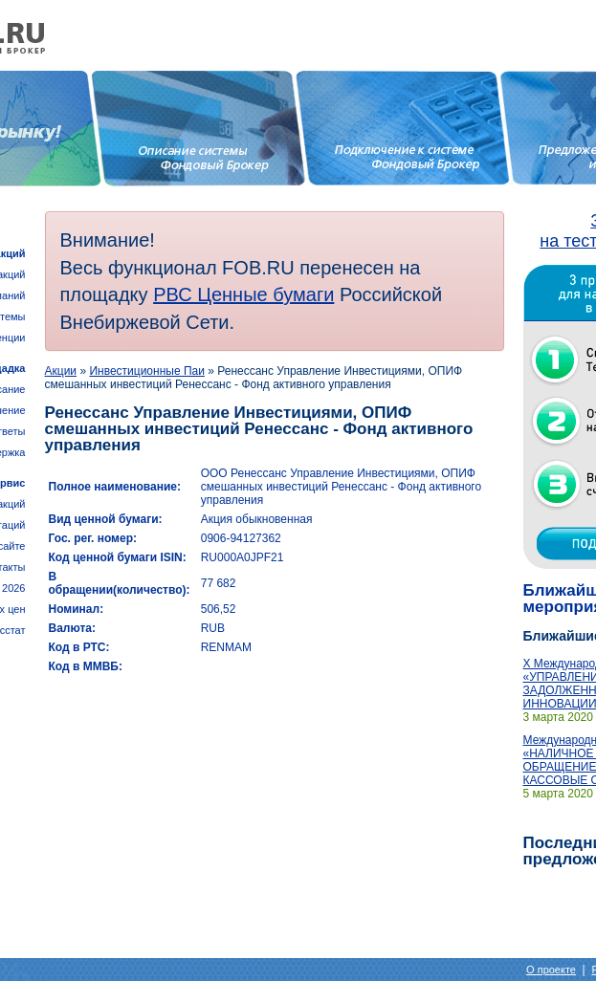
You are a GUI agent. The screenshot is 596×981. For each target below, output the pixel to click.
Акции (61, 371)
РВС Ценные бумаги (243, 294)
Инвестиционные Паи (147, 371)
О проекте (551, 969)
